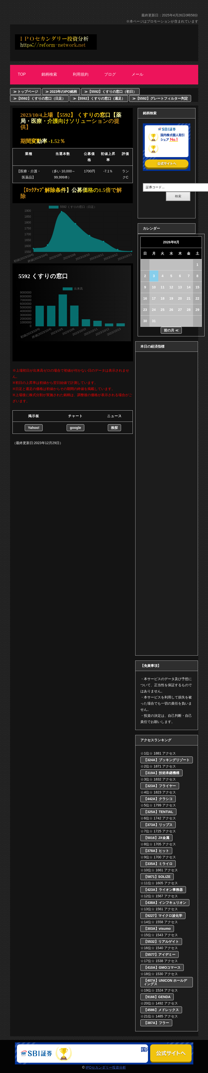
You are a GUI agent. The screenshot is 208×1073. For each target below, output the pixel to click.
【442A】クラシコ (158, 799)
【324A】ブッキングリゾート (166, 760)
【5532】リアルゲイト (161, 941)
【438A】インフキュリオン (165, 903)
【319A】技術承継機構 (161, 773)
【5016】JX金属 (156, 838)
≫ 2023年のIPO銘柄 (61, 92)
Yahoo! (33, 428)
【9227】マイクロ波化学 (163, 916)
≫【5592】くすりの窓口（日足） (39, 98)
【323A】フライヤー (160, 786)
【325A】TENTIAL (158, 812)
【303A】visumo (157, 929)
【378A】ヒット (156, 851)
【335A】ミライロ (158, 864)
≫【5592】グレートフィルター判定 (160, 98)
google (75, 428)
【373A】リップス (158, 825)
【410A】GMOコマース (162, 967)
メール (137, 74)
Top (22, 74)
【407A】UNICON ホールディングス (165, 982)
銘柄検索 (49, 74)
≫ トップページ (25, 92)
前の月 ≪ (171, 330)
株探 (114, 428)
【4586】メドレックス (161, 1010)
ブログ (110, 74)
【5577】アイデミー (159, 954)
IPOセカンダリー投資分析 (106, 1067)
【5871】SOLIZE (157, 877)
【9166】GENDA (157, 997)
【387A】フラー (156, 1023)
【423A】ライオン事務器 (163, 890)
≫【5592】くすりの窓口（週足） (99, 98)
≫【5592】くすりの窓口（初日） (110, 92)
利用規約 (80, 74)
